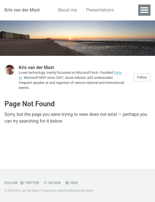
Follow (142, 77)
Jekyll (61, 190)
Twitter (29, 183)
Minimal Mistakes (81, 190)
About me (67, 10)
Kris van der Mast (22, 10)
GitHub (51, 183)
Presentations (100, 10)
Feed (71, 183)
